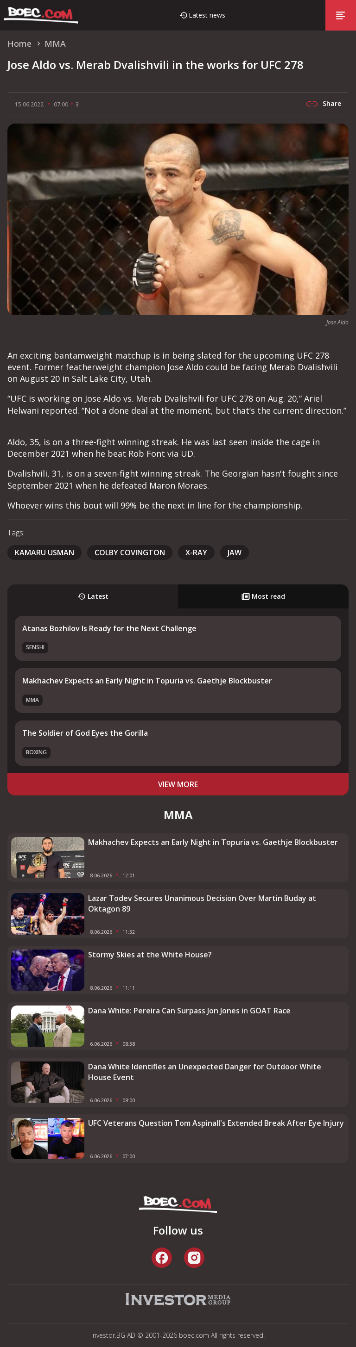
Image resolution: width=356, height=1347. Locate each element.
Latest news (207, 15)
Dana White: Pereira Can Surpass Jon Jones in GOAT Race (189, 1011)
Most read (263, 596)
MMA (32, 700)
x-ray (196, 552)
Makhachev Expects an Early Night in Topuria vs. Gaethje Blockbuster (147, 681)
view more (178, 784)
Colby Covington (130, 552)
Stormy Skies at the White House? (150, 955)
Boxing (36, 752)
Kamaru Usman (44, 552)
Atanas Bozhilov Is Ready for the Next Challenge (109, 628)
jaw (235, 552)
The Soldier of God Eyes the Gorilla (85, 733)
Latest (92, 596)
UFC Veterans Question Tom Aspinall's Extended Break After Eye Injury (216, 1123)
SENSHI (35, 647)
